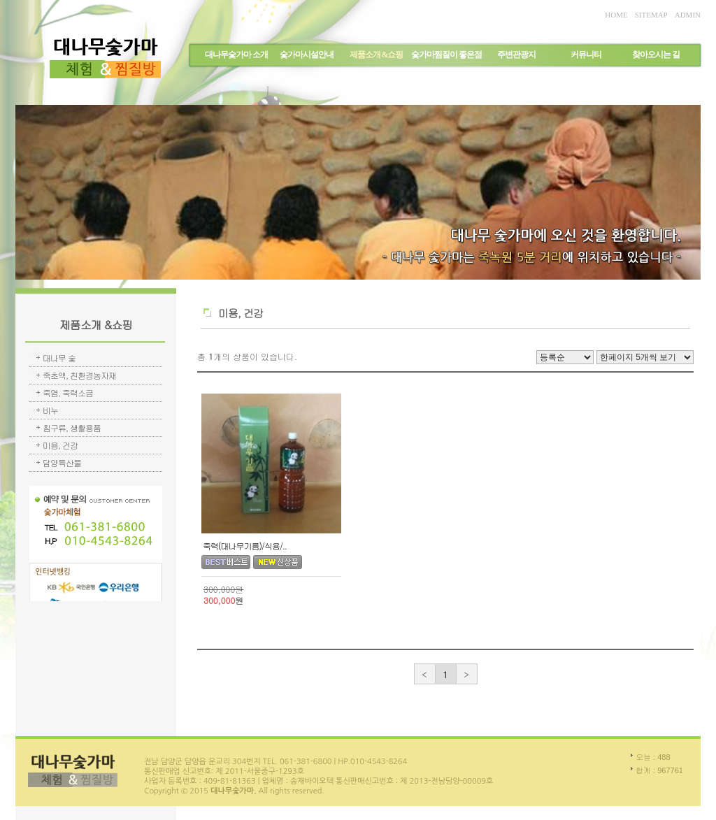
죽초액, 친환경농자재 (79, 375)
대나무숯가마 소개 (236, 54)
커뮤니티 (586, 54)
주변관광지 (516, 54)
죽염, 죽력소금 (68, 392)
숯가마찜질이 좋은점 (446, 54)
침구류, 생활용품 (72, 427)
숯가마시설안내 (307, 54)
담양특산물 (62, 462)
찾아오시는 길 (656, 54)
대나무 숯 (59, 358)
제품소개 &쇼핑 (376, 54)
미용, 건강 (60, 445)
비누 (50, 410)
